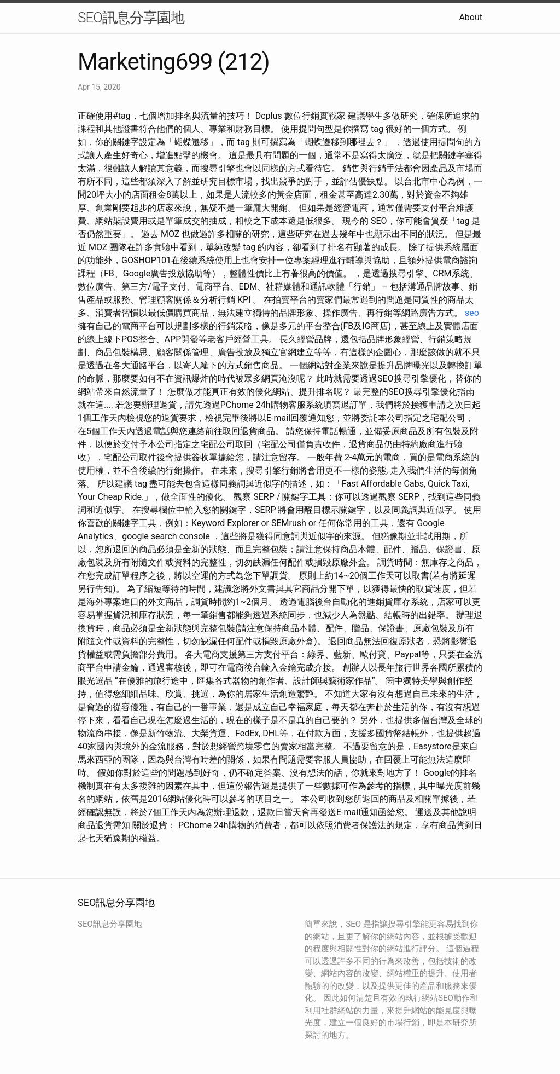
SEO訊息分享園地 (131, 17)
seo (472, 313)
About (470, 17)
